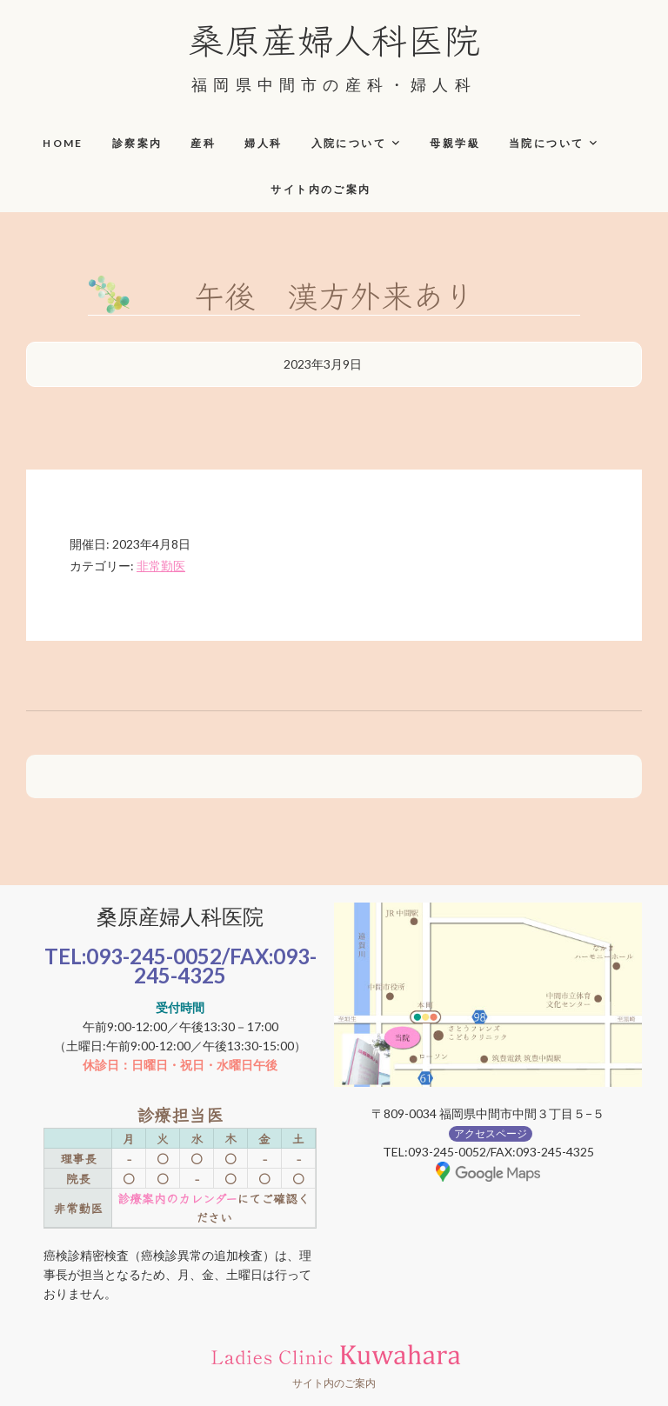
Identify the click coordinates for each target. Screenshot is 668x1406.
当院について (546, 143)
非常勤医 (161, 565)
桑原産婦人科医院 (334, 38)
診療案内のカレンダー (177, 1198)
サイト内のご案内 (321, 189)
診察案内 (137, 143)
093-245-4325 (225, 965)
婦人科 (263, 143)
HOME (63, 143)
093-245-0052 (154, 956)
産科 (203, 143)
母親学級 (455, 143)
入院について (348, 143)
